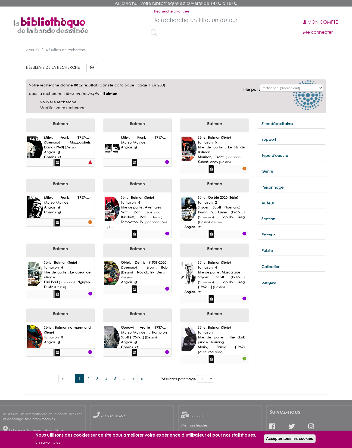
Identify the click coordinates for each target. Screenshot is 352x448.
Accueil (32, 50)
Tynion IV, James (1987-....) (221, 212)
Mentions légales (194, 425)
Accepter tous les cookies (289, 438)
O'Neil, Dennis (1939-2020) (144, 262)
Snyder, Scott (211, 207)
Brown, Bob (157, 267)
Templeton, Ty (133, 222)
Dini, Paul (51, 282)
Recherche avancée (171, 11)
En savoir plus (47, 442)
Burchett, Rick (135, 217)
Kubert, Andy (208, 162)
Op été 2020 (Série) (223, 197)
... (124, 378)
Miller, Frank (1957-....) (67, 137)
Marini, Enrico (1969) (221, 347)
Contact (196, 416)
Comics (50, 157)
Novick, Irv (146, 272)
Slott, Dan (133, 212)
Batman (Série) (219, 137)
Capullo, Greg (232, 217)
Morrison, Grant (211, 157)
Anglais (50, 152)
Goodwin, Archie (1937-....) (144, 327)
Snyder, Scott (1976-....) (221, 277)
